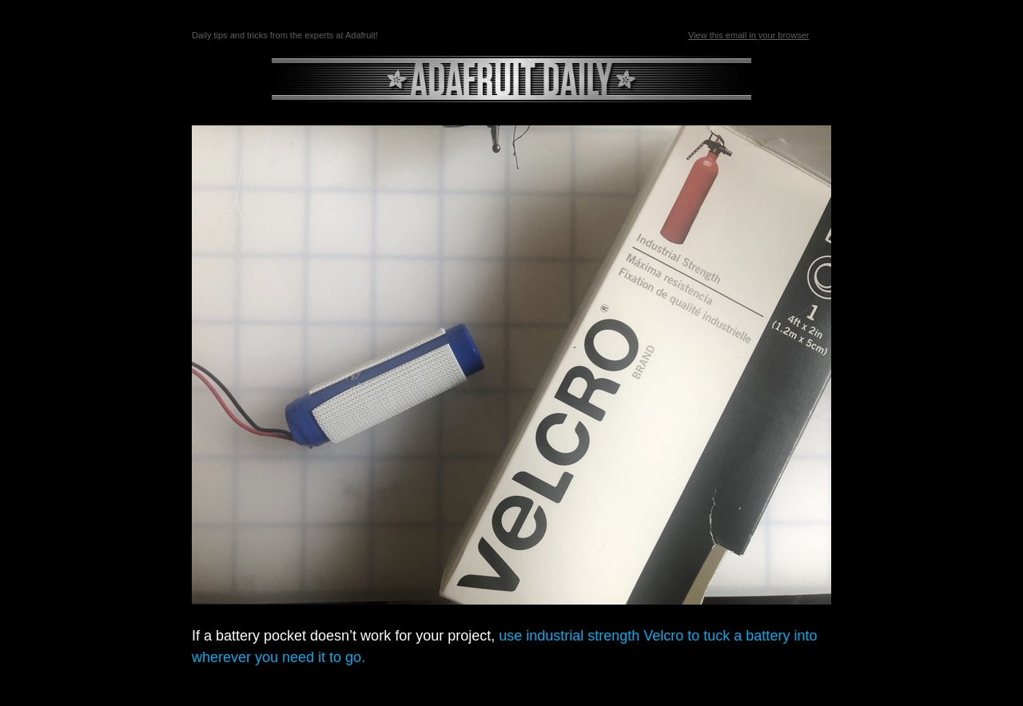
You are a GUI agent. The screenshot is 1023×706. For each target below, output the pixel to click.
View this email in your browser (748, 35)
